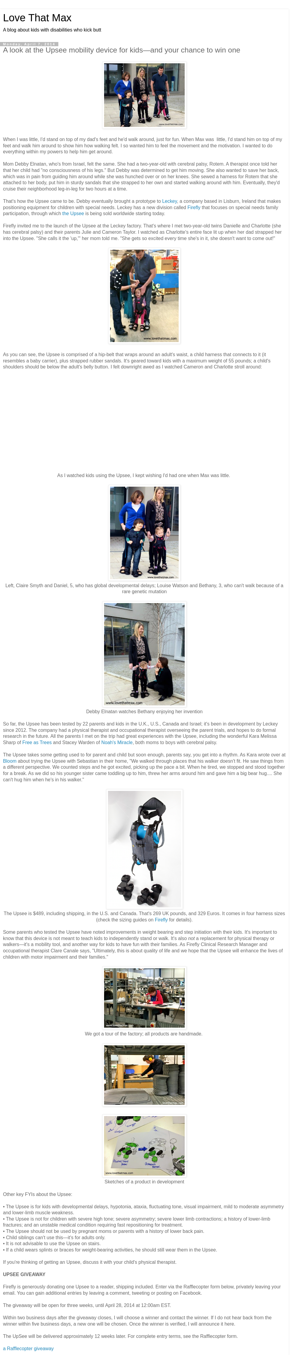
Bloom (10, 761)
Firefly (193, 207)
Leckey (169, 201)
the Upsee (73, 213)
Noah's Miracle (117, 742)
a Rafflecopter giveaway (28, 1348)
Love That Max (37, 17)
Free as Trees (37, 742)
